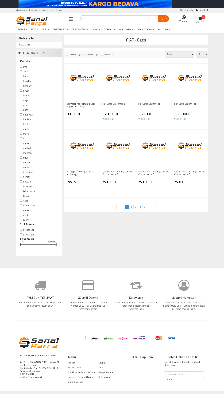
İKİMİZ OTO (28, 119)
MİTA (25, 157)
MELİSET (27, 148)
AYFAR (26, 71)
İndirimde (108, 55)
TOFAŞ (23, 29)
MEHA (26, 143)
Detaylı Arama (105, 372)
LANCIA (97, 29)
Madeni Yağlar (146, 29)
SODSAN (27, 181)
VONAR (26, 210)
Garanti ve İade (75, 382)
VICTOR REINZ (29, 205)
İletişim (59, 10)
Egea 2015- (25, 44)
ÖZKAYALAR (28, 172)
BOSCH (26, 90)
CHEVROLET (61, 29)
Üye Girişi (186, 10)
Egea (141, 40)
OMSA (26, 167)
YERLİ (25, 215)
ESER (25, 110)
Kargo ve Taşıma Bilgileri (80, 377)
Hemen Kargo (92, 55)
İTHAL (25, 124)
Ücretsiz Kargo (75, 55)
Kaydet (169, 379)
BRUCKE (26, 95)
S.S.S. (101, 367)
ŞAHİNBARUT (28, 186)
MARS (26, 133)
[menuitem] (22, 29)
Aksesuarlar (126, 29)
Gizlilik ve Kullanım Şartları (81, 372)
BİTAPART (27, 86)
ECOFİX (26, 105)
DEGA (25, 100)
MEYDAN (27, 153)
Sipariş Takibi (48, 10)
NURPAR (26, 162)
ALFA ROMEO (80, 29)
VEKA (25, 200)
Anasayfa (21, 10)
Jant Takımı (164, 29)
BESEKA (27, 81)
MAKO (26, 129)
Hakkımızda (34, 10)
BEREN (26, 76)
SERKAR (26, 176)
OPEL (46, 29)
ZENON (26, 220)
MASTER (27, 138)
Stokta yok (28, 234)
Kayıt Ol (202, 10)
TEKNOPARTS (29, 191)
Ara (163, 18)
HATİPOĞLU (28, 114)
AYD (25, 66)
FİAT (34, 29)
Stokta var (28, 229)
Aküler (110, 29)
